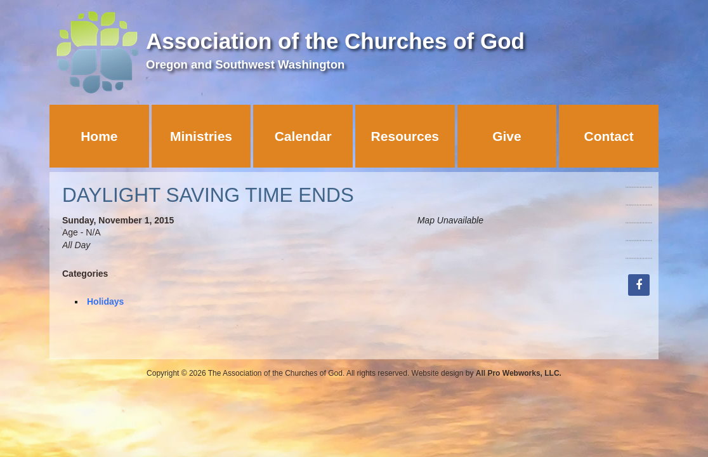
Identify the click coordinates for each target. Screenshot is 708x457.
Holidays (105, 301)
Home (99, 136)
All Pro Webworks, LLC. (518, 373)
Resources (405, 136)
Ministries (201, 136)
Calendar (303, 136)
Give (506, 136)
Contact (609, 136)
